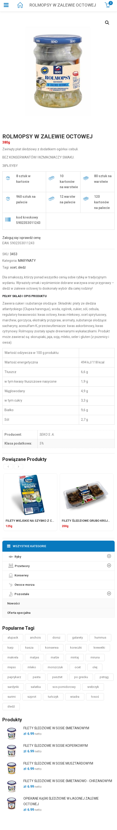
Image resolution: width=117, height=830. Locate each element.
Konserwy (17, 574)
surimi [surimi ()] (11, 696)
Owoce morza (20, 583)
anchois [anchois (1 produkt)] (35, 637)
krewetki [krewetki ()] (99, 647)
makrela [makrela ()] (12, 657)
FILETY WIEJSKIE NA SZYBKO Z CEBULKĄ (34, 520)
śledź (22, 267)
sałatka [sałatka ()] (36, 687)
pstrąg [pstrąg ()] (104, 677)
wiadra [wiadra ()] (74, 696)
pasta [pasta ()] (36, 677)
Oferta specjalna (18, 612)
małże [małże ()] (55, 657)
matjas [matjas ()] (34, 657)
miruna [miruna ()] (95, 657)
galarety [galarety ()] (77, 637)
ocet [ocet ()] (78, 667)
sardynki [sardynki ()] (13, 687)
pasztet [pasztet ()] (57, 677)
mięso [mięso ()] (11, 667)
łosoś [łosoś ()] (95, 696)
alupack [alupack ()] (12, 637)
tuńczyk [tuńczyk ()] (53, 696)
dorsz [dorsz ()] (56, 637)
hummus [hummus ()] (100, 637)
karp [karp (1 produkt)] (10, 647)
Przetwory (18, 565)
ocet (13, 267)
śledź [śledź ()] (11, 706)
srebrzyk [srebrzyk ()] (93, 687)
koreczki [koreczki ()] (76, 647)
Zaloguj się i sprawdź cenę (21, 238)
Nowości (13, 603)
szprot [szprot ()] (31, 696)
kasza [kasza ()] (29, 647)
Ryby (14, 555)
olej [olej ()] (94, 667)
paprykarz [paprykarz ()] (14, 677)
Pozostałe (18, 592)
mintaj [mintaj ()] (75, 657)
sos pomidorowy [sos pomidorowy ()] (64, 687)
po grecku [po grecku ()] (81, 677)
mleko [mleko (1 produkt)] (32, 667)
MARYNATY (27, 260)
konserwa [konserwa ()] (51, 647)
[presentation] (8, 466)
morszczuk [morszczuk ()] (55, 667)
